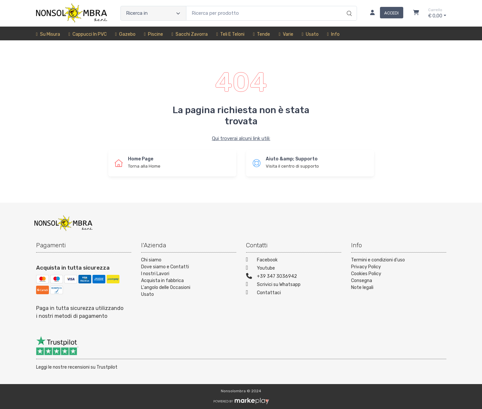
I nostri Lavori (155, 273)
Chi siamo (151, 260)
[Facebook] (293, 260)
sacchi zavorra (190, 34)
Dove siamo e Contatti (165, 267)
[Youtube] (293, 269)
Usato (310, 34)
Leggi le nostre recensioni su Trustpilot (76, 367)
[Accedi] (384, 13)
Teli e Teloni (230, 34)
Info (333, 34)
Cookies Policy (366, 273)
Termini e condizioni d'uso (378, 260)
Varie (286, 34)
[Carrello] (416, 13)
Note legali (362, 287)
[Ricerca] (348, 6)
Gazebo (125, 34)
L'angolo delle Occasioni (165, 287)
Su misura (48, 34)
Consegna (361, 280)
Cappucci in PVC (88, 34)
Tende (261, 34)
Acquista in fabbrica (162, 280)
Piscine (153, 34)
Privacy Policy (366, 267)
